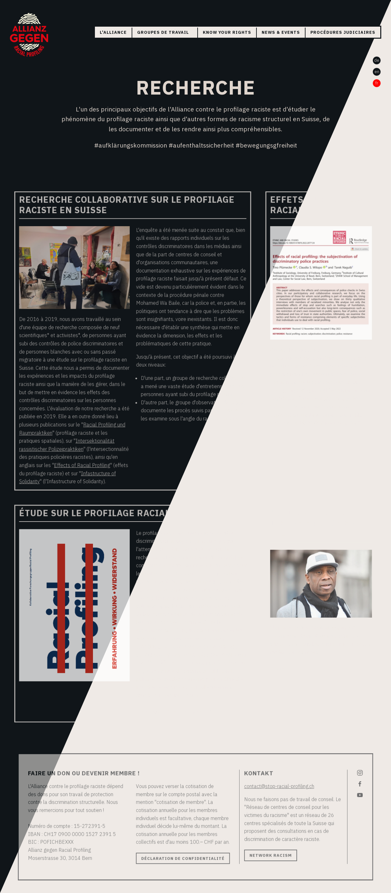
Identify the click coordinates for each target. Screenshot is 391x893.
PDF (276, 440)
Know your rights (227, 32)
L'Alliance (113, 32)
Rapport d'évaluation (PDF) (177, 700)
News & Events (281, 32)
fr (376, 83)
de (376, 60)
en (376, 71)
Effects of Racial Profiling (87, 464)
